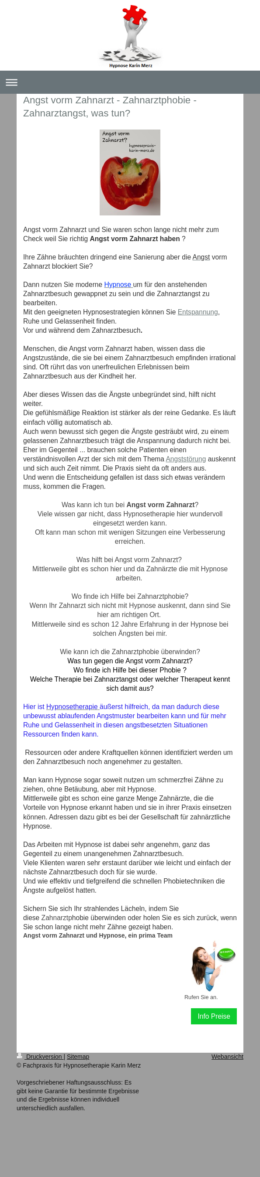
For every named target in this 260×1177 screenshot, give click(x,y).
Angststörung (186, 459)
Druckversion (40, 1056)
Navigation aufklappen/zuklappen (130, 82)
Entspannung (198, 312)
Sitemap (78, 1056)
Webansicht (227, 1056)
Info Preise (214, 1016)
